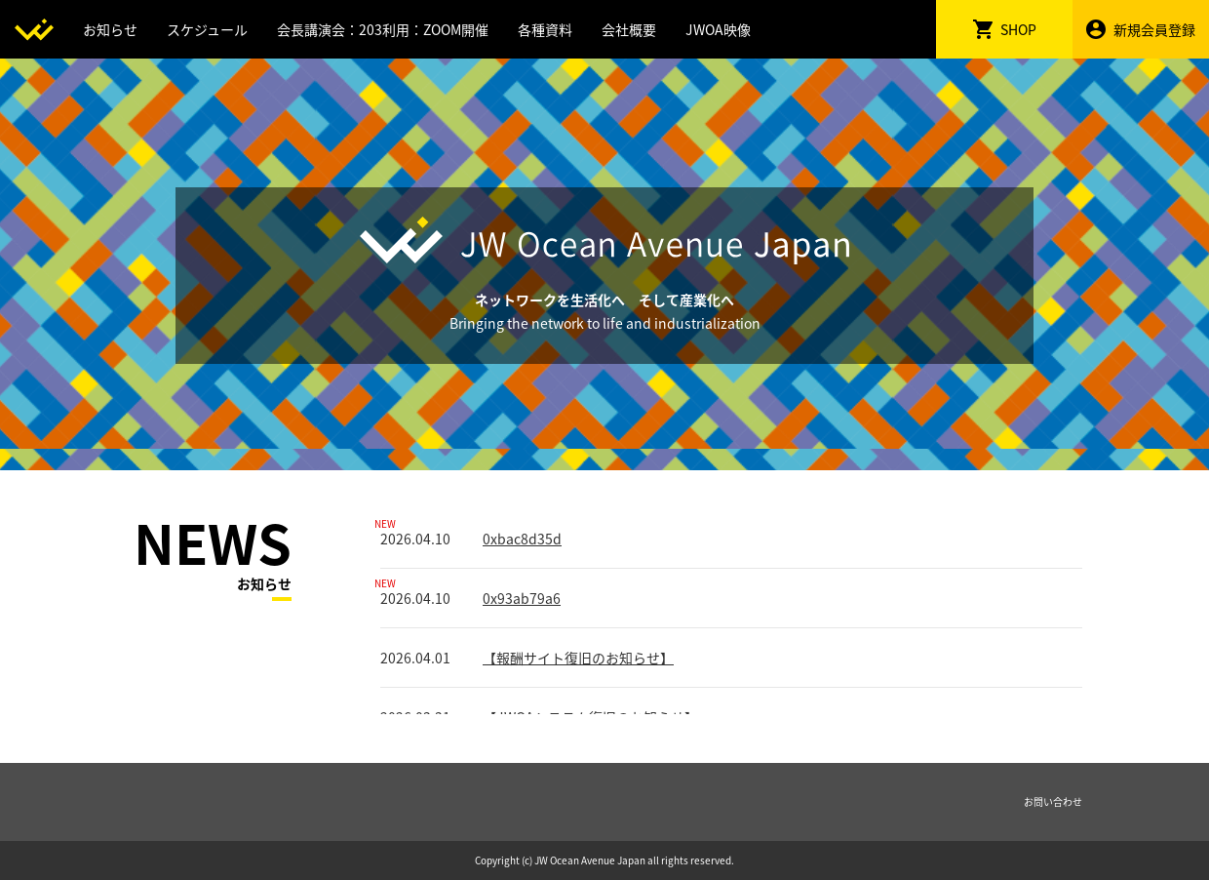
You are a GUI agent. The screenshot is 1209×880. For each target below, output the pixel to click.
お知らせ (110, 29)
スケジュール (207, 29)
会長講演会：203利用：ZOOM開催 (382, 29)
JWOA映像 (718, 29)
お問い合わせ (1053, 801)
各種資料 (545, 29)
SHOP (1004, 29)
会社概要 (629, 29)
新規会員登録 (1140, 29)
